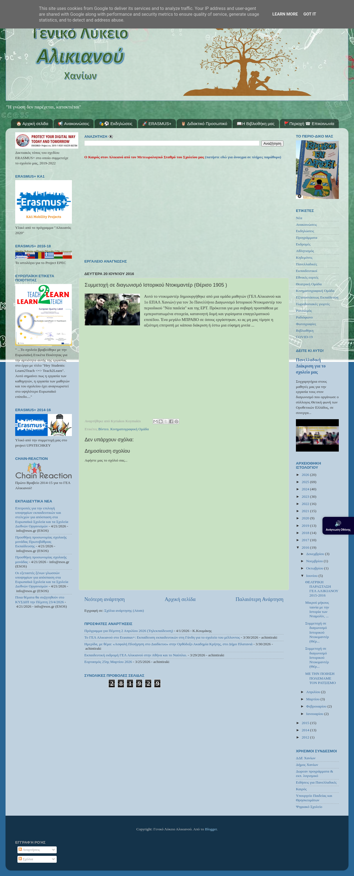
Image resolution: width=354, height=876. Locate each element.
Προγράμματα (306, 237)
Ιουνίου (312, 576)
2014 (306, 730)
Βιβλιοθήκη (305, 330)
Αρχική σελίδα (180, 599)
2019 (306, 525)
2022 (306, 504)
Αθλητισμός (305, 251)
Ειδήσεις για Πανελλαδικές (316, 782)
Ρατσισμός (304, 311)
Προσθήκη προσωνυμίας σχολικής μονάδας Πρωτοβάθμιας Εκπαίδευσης (41, 541)
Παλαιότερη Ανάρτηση (259, 599)
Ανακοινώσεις (306, 224)
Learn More (285, 14)
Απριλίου (313, 692)
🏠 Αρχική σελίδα (32, 123)
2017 (306, 540)
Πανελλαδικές (306, 264)
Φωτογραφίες (306, 324)
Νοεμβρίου (315, 561)
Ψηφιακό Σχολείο (309, 807)
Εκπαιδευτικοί (306, 271)
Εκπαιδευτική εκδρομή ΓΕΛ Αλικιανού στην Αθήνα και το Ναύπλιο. (135, 655)
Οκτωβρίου (315, 568)
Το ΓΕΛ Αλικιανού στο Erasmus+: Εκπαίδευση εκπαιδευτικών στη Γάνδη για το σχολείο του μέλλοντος (162, 637)
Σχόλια (26, 859)
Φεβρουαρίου (316, 706)
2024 (306, 489)
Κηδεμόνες (304, 257)
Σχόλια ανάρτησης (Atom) (124, 610)
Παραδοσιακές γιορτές (313, 304)
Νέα (299, 218)
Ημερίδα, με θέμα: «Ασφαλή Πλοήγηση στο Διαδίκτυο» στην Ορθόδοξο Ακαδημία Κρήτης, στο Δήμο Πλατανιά (168, 644)
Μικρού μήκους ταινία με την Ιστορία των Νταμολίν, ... (317, 609)
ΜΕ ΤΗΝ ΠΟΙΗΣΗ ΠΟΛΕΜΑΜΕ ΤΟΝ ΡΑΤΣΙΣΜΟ (320, 678)
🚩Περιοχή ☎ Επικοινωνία (309, 123)
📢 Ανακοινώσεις (73, 123)
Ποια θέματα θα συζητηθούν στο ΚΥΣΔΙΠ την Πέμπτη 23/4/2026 (39, 599)
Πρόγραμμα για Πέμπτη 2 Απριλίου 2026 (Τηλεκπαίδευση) (128, 631)
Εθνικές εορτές (307, 277)
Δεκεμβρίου (315, 554)
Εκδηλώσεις (305, 231)
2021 (306, 511)
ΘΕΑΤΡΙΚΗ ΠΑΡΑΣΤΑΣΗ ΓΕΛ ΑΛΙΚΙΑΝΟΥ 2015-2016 (321, 589)
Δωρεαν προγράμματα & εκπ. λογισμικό (314, 773)
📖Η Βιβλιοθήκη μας (255, 123)
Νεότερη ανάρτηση (104, 599)
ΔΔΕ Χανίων (306, 758)
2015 (306, 723)
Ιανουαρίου (315, 714)
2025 (306, 482)
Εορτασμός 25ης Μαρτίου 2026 (108, 662)
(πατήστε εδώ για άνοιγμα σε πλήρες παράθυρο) (242, 157)
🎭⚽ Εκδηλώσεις (115, 123)
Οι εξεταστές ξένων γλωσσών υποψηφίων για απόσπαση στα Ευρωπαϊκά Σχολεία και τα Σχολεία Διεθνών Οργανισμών (41, 580)
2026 (306, 475)
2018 (306, 533)
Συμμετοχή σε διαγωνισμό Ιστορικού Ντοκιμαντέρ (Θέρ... (317, 632)
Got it (309, 14)
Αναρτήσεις (29, 850)
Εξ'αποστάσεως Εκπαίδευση (317, 297)
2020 (306, 518)
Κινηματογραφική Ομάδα (129, 429)
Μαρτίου (313, 699)
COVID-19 (304, 337)
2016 (306, 547)
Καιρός (301, 789)
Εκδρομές (303, 244)
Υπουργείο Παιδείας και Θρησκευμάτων (314, 798)
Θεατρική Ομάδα (309, 284)
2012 (306, 737)
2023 (306, 496)
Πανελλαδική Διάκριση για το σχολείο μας (311, 365)
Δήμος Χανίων (307, 765)
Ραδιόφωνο (304, 317)
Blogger (211, 829)
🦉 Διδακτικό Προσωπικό (204, 123)
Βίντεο (103, 429)
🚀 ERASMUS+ (156, 123)
